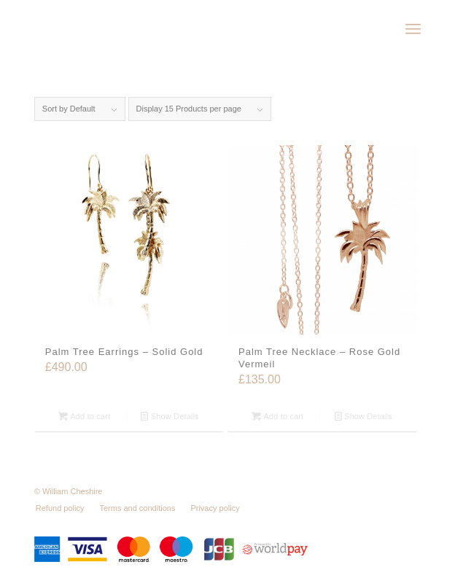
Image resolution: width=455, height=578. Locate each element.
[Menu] (413, 29)
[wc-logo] (188, 29)
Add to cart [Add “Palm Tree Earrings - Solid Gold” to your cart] (84, 416)
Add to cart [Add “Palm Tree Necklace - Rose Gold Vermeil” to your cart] (277, 416)
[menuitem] (413, 29)
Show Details (169, 416)
